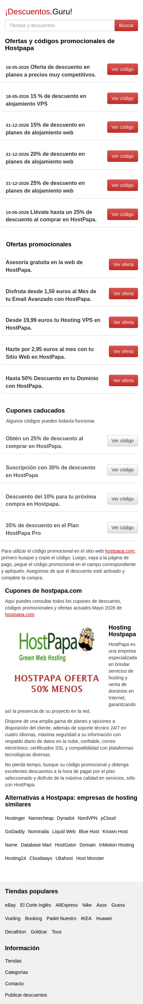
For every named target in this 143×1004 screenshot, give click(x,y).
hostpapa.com (120, 551)
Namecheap (41, 818)
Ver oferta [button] (123, 264)
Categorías (16, 972)
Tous (57, 931)
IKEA (86, 918)
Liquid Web (64, 831)
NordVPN (88, 818)
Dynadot (65, 818)
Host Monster (90, 858)
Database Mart (36, 845)
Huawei (104, 918)
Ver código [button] (123, 69)
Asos (101, 905)
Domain (88, 845)
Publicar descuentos (26, 995)
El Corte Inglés (35, 905)
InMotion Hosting (116, 845)
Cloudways (40, 858)
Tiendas (13, 961)
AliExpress (67, 905)
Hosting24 (15, 858)
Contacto (14, 983)
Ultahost (64, 858)
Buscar (126, 25)
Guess (118, 905)
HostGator (65, 845)
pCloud (108, 818)
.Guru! (38, 11)
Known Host (115, 831)
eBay (10, 905)
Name (11, 845)
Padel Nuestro (62, 918)
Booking (33, 918)
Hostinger (15, 818)
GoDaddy (15, 831)
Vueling (12, 918)
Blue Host (89, 831)
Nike (87, 905)
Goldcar (39, 931)
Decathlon (15, 931)
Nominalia (38, 831)
